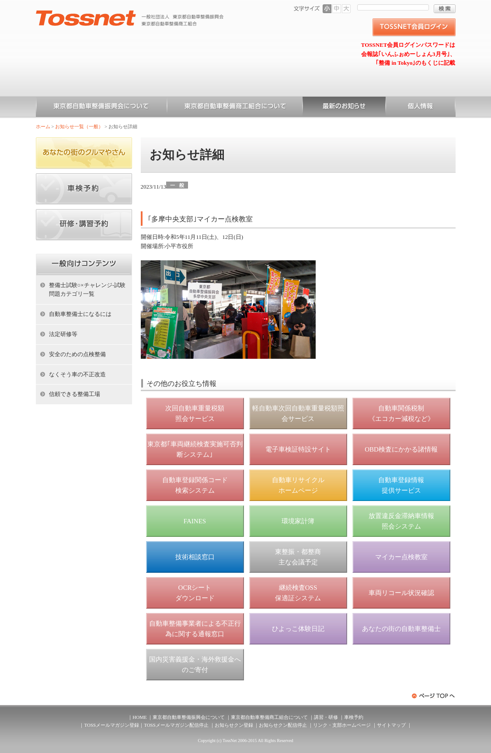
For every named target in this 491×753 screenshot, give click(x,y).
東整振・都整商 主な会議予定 (298, 557)
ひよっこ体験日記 (298, 628)
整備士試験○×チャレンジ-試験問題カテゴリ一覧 (87, 290)
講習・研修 (326, 717)
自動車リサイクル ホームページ (298, 485)
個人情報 (421, 108)
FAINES (195, 521)
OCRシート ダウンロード (195, 593)
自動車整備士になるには (80, 314)
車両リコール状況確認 (401, 592)
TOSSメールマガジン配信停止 (176, 725)
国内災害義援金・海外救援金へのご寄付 (195, 664)
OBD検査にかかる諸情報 (401, 449)
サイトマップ (391, 725)
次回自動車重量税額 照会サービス (194, 413)
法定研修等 (63, 334)
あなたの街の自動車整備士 (401, 628)
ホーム (43, 126)
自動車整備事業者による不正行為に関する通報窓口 (195, 628)
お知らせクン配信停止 (283, 725)
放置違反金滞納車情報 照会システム (401, 521)
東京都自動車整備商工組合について (235, 108)
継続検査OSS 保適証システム (298, 593)
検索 (445, 8)
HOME (139, 717)
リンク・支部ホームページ (342, 725)
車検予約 (353, 717)
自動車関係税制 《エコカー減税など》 (401, 413)
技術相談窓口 (195, 556)
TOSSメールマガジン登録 (111, 725)
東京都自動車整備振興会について (101, 108)
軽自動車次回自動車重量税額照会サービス (298, 413)
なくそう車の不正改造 (77, 374)
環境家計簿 (298, 521)
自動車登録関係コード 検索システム (195, 485)
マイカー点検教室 (401, 556)
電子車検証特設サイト (298, 449)
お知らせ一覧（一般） (344, 108)
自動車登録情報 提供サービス (401, 485)
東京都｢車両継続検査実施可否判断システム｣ (195, 449)
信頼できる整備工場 (74, 394)
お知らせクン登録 (234, 725)
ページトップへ (434, 695)
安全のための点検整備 (77, 354)
